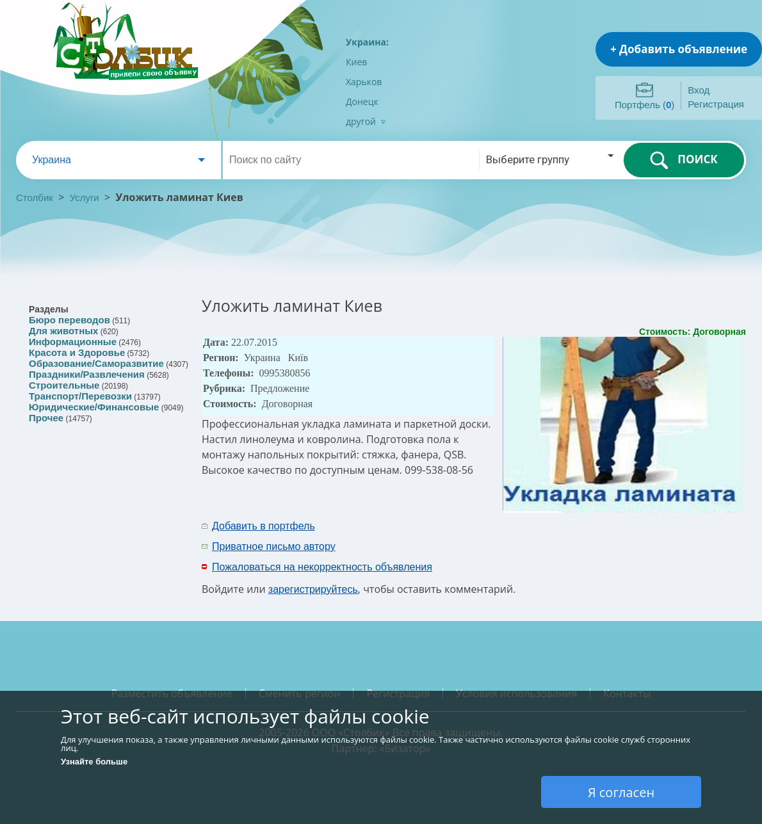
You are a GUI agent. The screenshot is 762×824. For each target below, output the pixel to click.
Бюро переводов (69, 319)
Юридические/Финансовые (94, 406)
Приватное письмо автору (274, 546)
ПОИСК (683, 160)
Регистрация (716, 104)
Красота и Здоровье (77, 352)
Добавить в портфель (263, 526)
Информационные (73, 341)
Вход (698, 90)
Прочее (46, 417)
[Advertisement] (578, 535)
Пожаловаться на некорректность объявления (322, 566)
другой (366, 121)
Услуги (84, 197)
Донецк (362, 101)
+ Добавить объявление (678, 49)
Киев (356, 62)
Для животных (63, 330)
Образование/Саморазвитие (96, 363)
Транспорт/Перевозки (80, 396)
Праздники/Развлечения (87, 374)
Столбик (34, 197)
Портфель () (644, 104)
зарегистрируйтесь (313, 589)
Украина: (367, 42)
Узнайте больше (94, 761)
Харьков (364, 82)
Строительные (64, 385)
